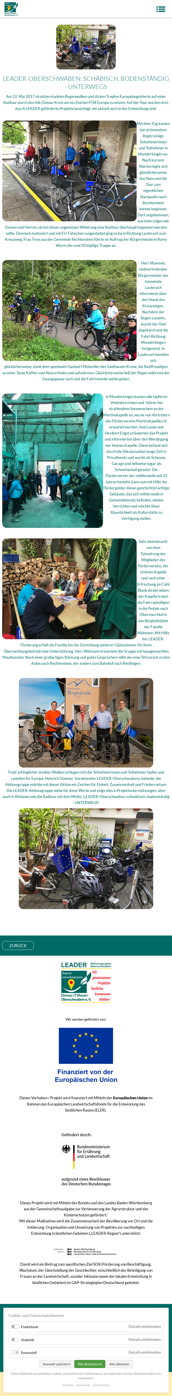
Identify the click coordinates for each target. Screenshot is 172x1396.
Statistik (27, 1340)
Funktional (29, 1327)
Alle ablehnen (119, 1364)
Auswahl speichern (56, 1364)
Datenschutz (101, 1385)
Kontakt (68, 1385)
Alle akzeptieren (90, 1364)
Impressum (83, 1385)
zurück (18, 945)
